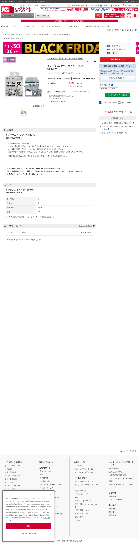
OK (28, 526)
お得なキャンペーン (76, 26)
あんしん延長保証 (116, 472)
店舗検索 (112, 496)
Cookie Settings (28, 533)
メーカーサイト (30, 217)
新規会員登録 (75, 6)
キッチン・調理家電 (12, 476)
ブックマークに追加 (109, 103)
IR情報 (111, 512)
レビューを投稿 (85, 233)
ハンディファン (44, 26)
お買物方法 (44, 478)
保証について (80, 517)
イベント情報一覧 (116, 500)
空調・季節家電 (11, 472)
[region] (28, 516)
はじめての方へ (19, 5)
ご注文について (80, 491)
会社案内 (134, 2)
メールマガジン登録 (91, 6)
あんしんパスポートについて (85, 481)
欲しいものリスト (131, 6)
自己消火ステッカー (59, 26)
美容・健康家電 (11, 479)
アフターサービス (46, 488)
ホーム (5, 34)
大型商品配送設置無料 (117, 475)
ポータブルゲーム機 (101, 26)
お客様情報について (82, 510)
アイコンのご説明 (86, 61)
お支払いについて (81, 494)
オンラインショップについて (85, 513)
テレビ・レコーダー (12, 486)
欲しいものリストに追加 (117, 95)
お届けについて (80, 497)
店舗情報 (112, 493)
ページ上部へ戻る (129, 451)
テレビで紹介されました (27, 26)
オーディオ (9, 482)
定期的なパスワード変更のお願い (69, 21)
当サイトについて (46, 471)
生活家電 (8, 469)
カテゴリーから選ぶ (9, 15)
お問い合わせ (126, 103)
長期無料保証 (114, 468)
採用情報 (125, 2)
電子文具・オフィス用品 (19, 34)
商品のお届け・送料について (50, 484)
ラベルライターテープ (61, 34)
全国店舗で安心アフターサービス (117, 112)
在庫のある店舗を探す (117, 78)
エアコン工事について (83, 501)
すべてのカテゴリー (12, 466)
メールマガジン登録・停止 (85, 472)
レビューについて (85, 226)
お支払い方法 (45, 481)
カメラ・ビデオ (11, 489)
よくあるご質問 (32, 5)
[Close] (51, 494)
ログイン (106, 6)
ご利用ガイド (45, 5)
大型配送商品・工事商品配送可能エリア (117, 123)
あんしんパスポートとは (84, 469)
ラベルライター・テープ (41, 34)
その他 (77, 520)
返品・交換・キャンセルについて (114, 133)
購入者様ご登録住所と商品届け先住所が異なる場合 (118, 128)
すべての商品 (42, 15)
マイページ (117, 6)
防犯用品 (89, 26)
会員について (45, 475)
